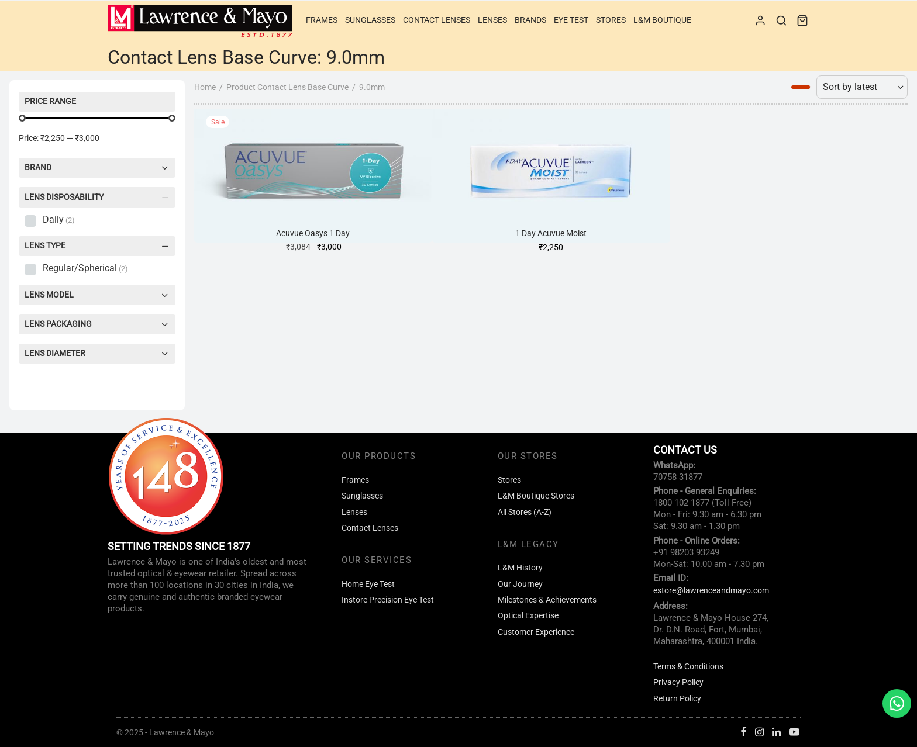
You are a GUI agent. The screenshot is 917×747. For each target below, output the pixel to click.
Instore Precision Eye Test (388, 600)
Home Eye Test (368, 584)
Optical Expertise (528, 616)
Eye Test (571, 20)
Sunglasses (370, 20)
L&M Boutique (662, 20)
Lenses (492, 20)
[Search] (781, 20)
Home (205, 87)
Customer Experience (536, 632)
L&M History (520, 568)
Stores (611, 20)
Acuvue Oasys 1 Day (313, 233)
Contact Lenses (436, 20)
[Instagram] (759, 733)
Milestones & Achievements (547, 600)
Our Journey (520, 584)
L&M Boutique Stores (536, 496)
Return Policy (677, 699)
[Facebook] (743, 733)
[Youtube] (794, 733)
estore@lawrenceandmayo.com (711, 591)
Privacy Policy (678, 682)
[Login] (760, 20)
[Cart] (802, 20)
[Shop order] (862, 87)
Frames (321, 20)
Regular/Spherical (85, 268)
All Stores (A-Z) (524, 512)
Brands (530, 20)
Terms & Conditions (688, 667)
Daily (59, 219)
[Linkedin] (776, 733)
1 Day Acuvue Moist (551, 233)
